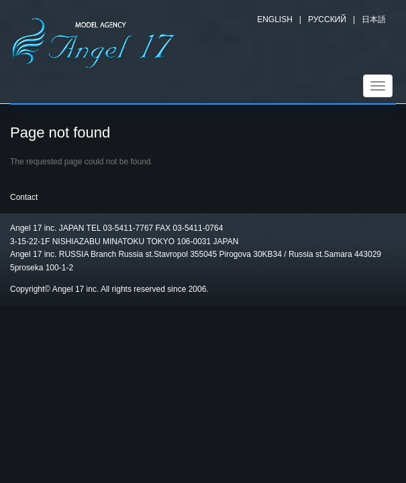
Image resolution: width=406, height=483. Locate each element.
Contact (24, 197)
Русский (327, 19)
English (275, 19)
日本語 (374, 19)
